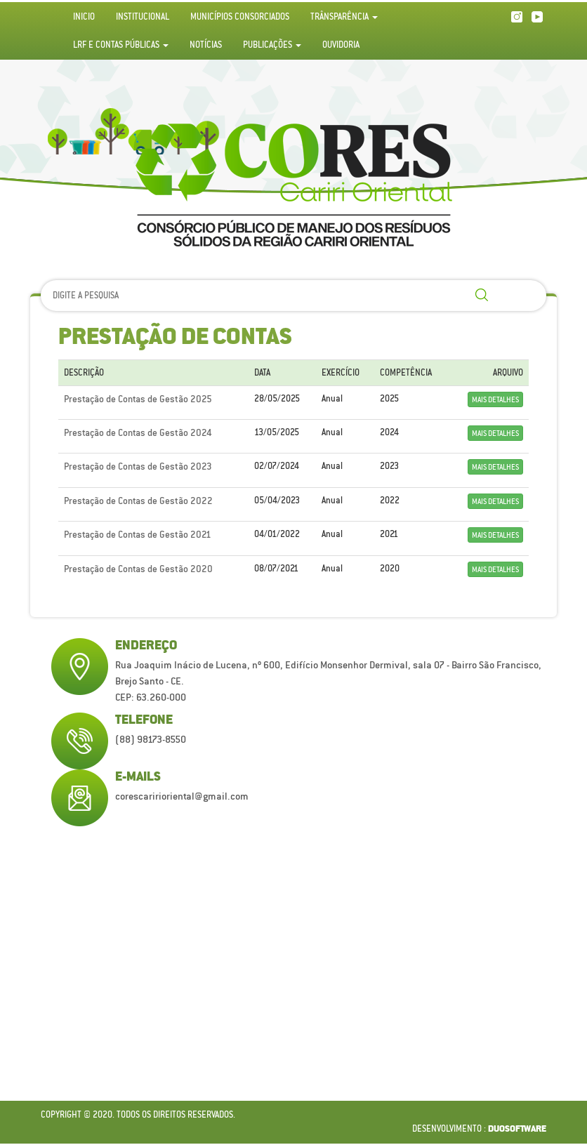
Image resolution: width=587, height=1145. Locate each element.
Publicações (272, 44)
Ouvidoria (341, 44)
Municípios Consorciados (239, 16)
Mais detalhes (495, 399)
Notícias (206, 44)
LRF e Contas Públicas (121, 44)
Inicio (84, 16)
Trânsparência (344, 16)
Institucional (142, 16)
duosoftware (517, 1129)
